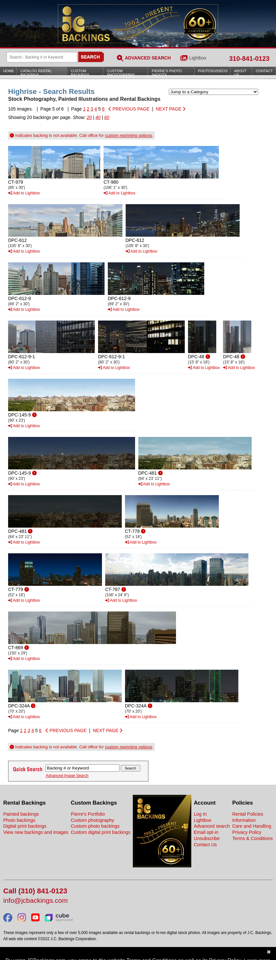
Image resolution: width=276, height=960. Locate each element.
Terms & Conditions (252, 838)
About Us (240, 73)
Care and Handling (251, 826)
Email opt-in (206, 832)
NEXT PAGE (171, 109)
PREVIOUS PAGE (129, 109)
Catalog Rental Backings (36, 73)
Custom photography (92, 820)
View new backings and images (36, 832)
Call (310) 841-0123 (35, 891)
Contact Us (205, 844)
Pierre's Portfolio (88, 814)
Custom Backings (80, 73)
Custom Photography (121, 73)
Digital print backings (24, 826)
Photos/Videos (213, 71)
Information (244, 820)
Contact (264, 71)
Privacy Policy (246, 832)
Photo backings (19, 820)
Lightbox (198, 57)
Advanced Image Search (67, 775)
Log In (200, 814)
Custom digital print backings (101, 832)
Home (8, 71)
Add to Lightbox (24, 193)
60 (106, 117)
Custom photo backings (95, 826)
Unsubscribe (207, 838)
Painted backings (21, 814)
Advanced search (212, 826)
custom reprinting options (128, 135)
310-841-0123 (249, 58)
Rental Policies (247, 814)
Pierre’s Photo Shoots (167, 73)
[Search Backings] (41, 57)
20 (89, 117)
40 (98, 117)
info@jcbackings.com (35, 901)
